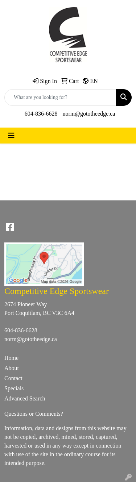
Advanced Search (24, 398)
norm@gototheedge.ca (88, 114)
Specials (14, 388)
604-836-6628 (41, 114)
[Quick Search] (60, 97)
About (11, 368)
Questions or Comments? (33, 414)
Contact (13, 378)
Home (11, 358)
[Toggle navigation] (11, 135)
